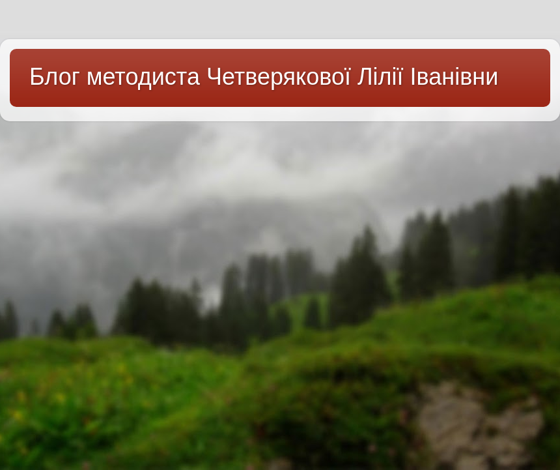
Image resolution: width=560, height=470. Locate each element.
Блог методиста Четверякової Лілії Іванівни (263, 76)
